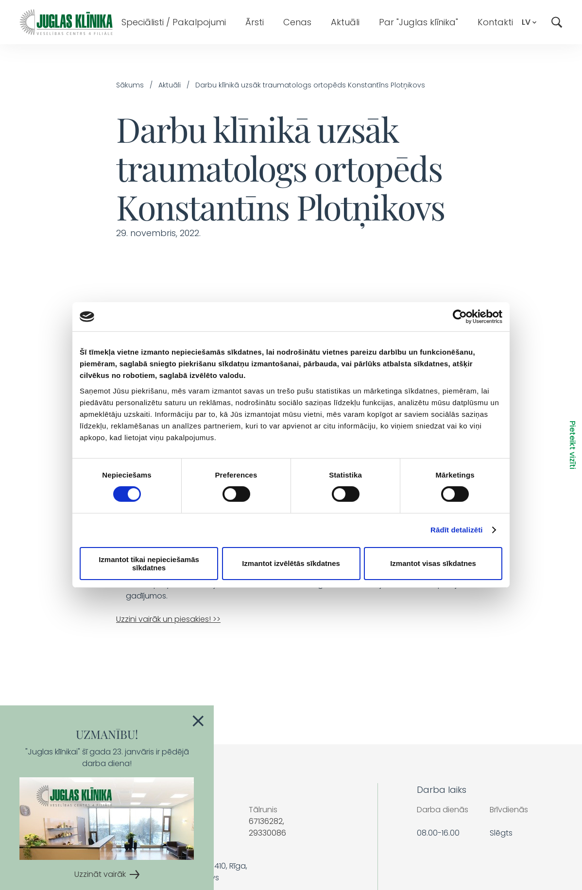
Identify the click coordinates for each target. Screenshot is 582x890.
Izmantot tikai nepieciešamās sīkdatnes (149, 563)
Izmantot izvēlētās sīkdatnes (291, 563)
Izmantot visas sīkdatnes (433, 563)
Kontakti (495, 22)
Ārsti (254, 22)
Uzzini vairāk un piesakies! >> (168, 619)
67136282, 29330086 (267, 827)
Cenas (297, 22)
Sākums (130, 85)
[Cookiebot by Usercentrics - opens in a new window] (459, 316)
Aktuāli (345, 22)
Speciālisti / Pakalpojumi (173, 22)
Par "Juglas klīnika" (418, 22)
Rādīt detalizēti (456, 530)
